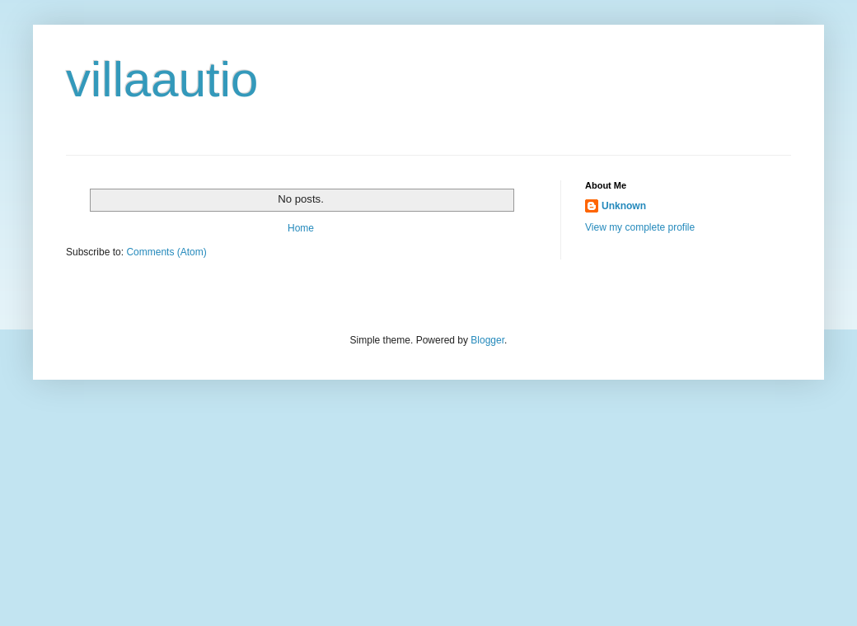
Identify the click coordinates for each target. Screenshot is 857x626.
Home (301, 228)
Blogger (487, 340)
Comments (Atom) (166, 252)
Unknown (624, 206)
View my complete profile (640, 227)
